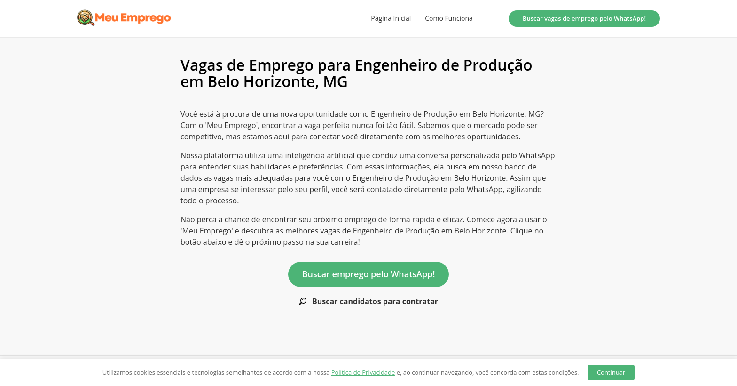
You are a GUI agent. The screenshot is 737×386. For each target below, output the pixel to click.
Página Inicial (391, 18)
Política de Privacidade (363, 372)
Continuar (611, 372)
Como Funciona (449, 18)
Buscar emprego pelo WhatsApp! (368, 274)
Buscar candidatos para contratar (368, 301)
